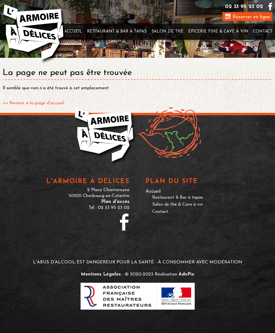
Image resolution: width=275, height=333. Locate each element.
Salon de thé (167, 32)
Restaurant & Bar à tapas (117, 32)
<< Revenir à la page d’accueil (33, 103)
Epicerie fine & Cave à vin (218, 32)
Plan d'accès (115, 201)
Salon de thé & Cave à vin (177, 204)
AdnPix (186, 274)
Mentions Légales (101, 274)
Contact (263, 32)
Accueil (73, 32)
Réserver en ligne (247, 16)
